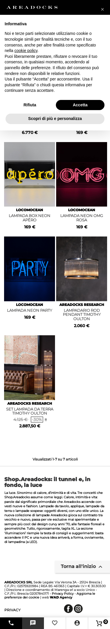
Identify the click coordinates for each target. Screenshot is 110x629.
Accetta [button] (80, 105)
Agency (61, 597)
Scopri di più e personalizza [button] (55, 118)
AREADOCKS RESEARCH (81, 304)
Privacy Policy (63, 594)
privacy (12, 610)
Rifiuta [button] (30, 105)
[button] (102, 9)
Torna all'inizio (82, 566)
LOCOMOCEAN (29, 210)
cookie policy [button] (25, 50)
